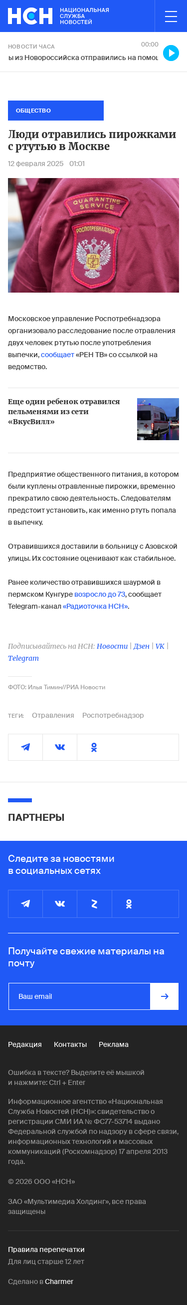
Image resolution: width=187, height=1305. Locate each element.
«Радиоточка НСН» (95, 606)
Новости (112, 646)
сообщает (57, 354)
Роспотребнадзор (113, 715)
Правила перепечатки (46, 1249)
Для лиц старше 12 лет (46, 1261)
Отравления (53, 715)
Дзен (142, 646)
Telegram (23, 658)
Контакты (70, 1044)
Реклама (114, 1044)
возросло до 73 (99, 594)
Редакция (25, 1044)
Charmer (59, 1281)
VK (160, 646)
